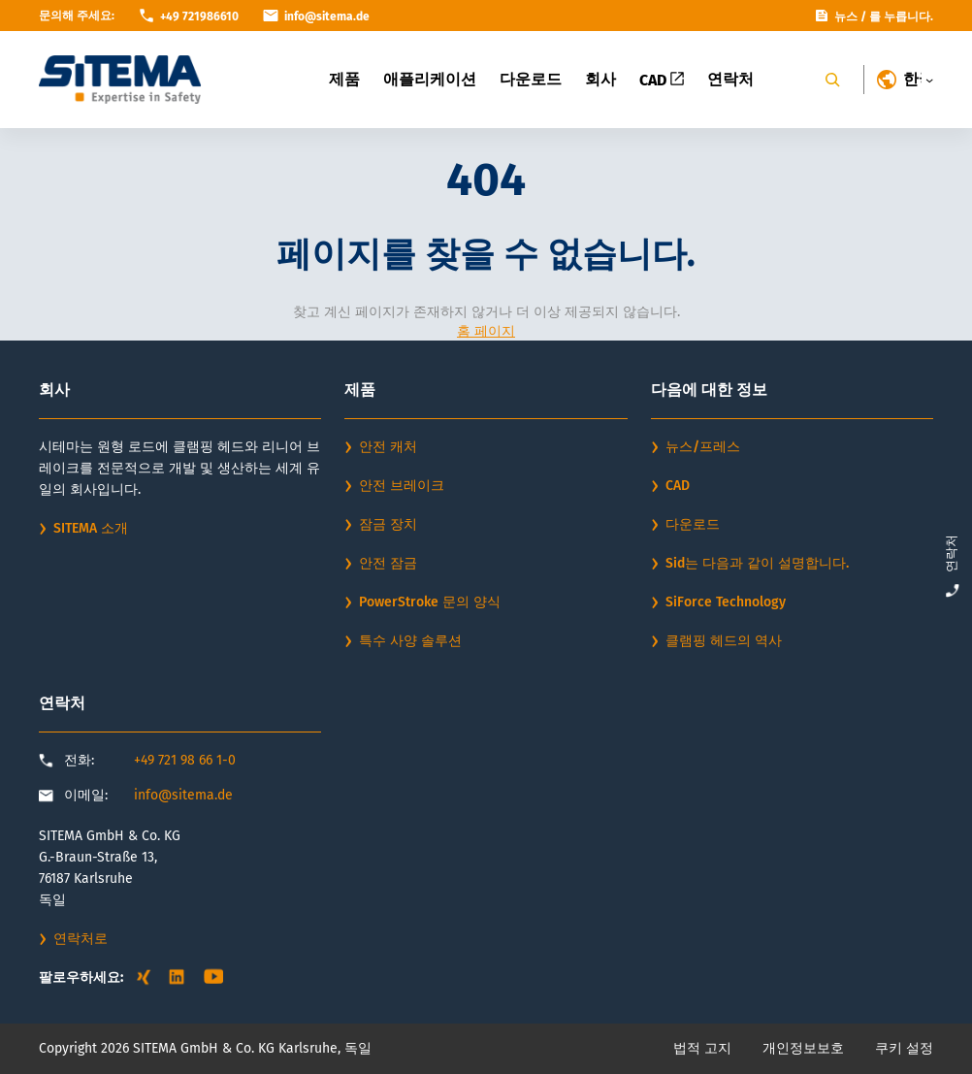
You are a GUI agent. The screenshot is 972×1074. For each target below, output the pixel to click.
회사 (600, 79)
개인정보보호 (803, 1048)
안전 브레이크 (401, 485)
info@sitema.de (183, 795)
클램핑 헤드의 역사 (723, 641)
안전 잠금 (388, 563)
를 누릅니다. (901, 16)
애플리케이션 (429, 79)
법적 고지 (702, 1048)
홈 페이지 (486, 331)
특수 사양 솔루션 (410, 641)
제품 (344, 79)
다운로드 (531, 79)
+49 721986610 (199, 16)
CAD (661, 80)
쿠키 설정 (904, 1048)
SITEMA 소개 (90, 528)
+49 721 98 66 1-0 (185, 760)
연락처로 (80, 938)
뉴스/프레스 (702, 447)
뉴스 (846, 16)
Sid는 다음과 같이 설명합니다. (757, 563)
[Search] (832, 79)
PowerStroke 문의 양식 (430, 602)
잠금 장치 (388, 524)
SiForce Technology (725, 602)
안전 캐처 (388, 447)
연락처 (730, 79)
